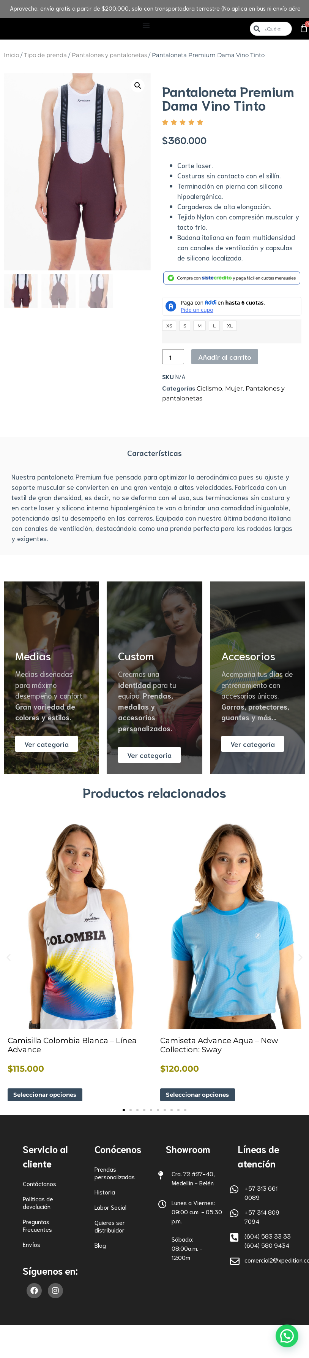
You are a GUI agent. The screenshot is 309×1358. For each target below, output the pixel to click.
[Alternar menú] (146, 25)
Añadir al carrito (224, 356)
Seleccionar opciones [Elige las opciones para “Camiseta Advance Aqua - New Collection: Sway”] (199, 1095)
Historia (105, 1192)
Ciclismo (209, 388)
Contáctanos (39, 1184)
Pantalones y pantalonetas (109, 55)
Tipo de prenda (45, 55)
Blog (100, 1245)
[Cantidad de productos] (173, 356)
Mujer (234, 388)
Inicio (11, 55)
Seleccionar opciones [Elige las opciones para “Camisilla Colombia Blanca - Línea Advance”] (47, 1095)
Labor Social (110, 1207)
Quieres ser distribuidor (110, 1226)
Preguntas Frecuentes (37, 1225)
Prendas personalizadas (115, 1173)
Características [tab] (154, 452)
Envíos (31, 1244)
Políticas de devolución (38, 1202)
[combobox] (271, 29)
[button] (138, 85)
